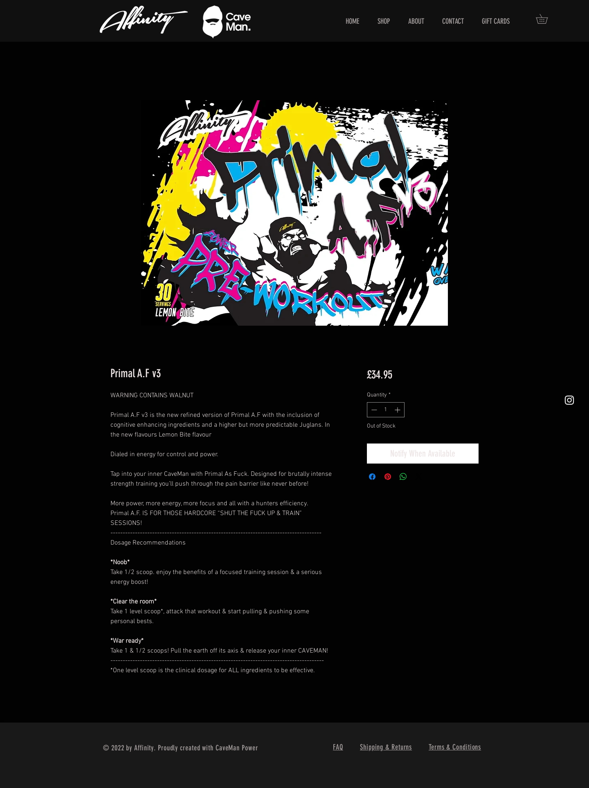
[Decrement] (373, 410)
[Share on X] (419, 477)
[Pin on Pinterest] (388, 477)
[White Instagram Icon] (569, 400)
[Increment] (398, 410)
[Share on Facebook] (372, 477)
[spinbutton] (385, 410)
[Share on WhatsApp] (403, 477)
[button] (546, 19)
